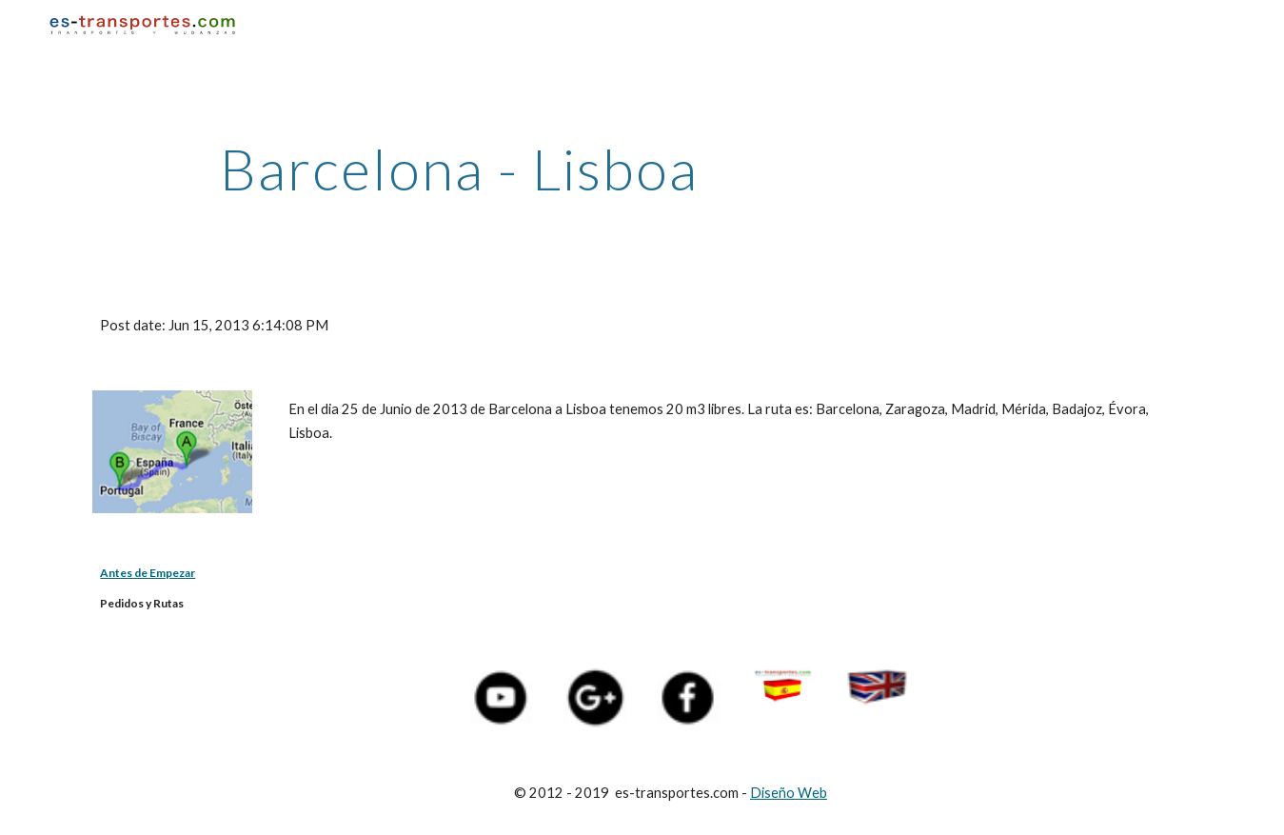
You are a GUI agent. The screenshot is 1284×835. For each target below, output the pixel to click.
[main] (458, 168)
